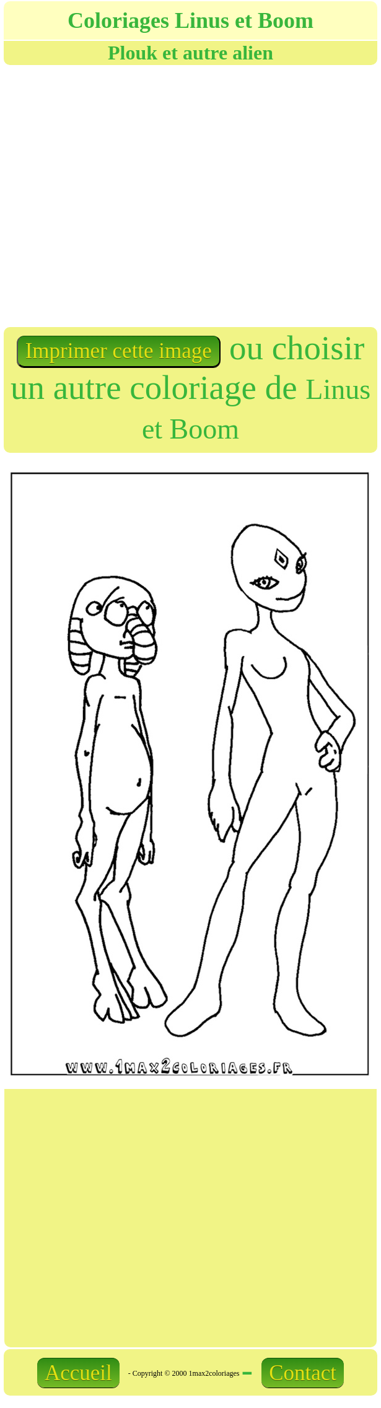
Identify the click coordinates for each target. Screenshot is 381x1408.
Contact (302, 1373)
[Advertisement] (175, 195)
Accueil (78, 1373)
